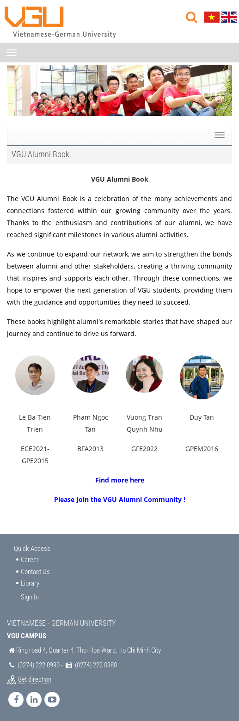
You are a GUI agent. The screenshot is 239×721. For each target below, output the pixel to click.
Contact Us (35, 572)
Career (30, 560)
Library (30, 583)
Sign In (30, 597)
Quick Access (32, 548)
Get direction (34, 679)
